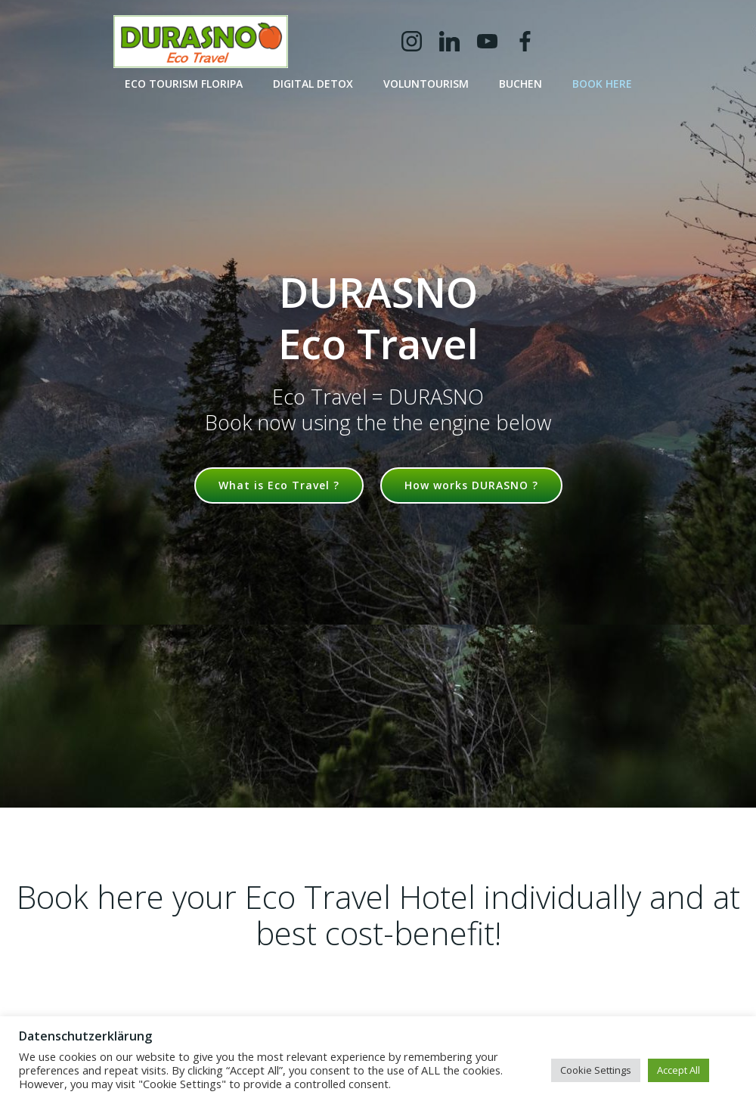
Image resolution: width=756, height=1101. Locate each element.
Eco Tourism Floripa (184, 83)
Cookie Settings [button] (595, 1070)
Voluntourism (426, 83)
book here (602, 83)
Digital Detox (313, 83)
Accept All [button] (678, 1070)
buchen (520, 83)
